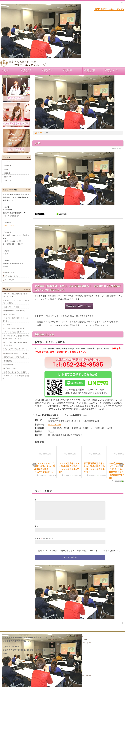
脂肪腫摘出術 (8, 364)
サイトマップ (9, 280)
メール (38, 542)
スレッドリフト (9, 324)
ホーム (10, 71)
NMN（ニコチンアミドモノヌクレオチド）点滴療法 (15, 301)
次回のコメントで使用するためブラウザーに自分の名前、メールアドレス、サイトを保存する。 (79, 554)
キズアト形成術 (9, 314)
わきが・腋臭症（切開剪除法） (15, 310)
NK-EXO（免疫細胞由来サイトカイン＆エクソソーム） (15, 295)
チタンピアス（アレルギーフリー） (16, 349)
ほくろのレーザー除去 (12, 307)
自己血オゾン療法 (10, 368)
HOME (38, 133)
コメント (38, 500)
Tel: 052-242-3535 (109, 9)
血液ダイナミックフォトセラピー (15, 372)
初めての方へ (30, 71)
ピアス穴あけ (56, 649)
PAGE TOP (117, 626)
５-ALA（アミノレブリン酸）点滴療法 (15, 377)
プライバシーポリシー (12, 276)
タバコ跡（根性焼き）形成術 (14, 328)
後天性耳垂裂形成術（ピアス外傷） (16, 353)
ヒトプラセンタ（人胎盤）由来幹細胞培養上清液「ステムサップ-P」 (15, 337)
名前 (37, 529)
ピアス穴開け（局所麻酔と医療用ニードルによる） (15, 343)
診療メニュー (51, 71)
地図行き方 (94, 71)
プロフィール (111, 71)
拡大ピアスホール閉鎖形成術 (14, 357)
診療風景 (72, 71)
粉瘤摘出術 (8, 361)
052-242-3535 (54, 425)
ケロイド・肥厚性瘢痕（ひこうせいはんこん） (15, 319)
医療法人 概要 (9, 272)
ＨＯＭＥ (7, 162)
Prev (34, 465)
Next (121, 465)
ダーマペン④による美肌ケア (14, 332)
